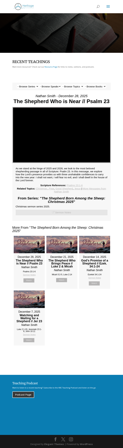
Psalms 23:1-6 (75, 185)
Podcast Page (23, 394)
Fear (51, 188)
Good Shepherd (64, 188)
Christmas (42, 188)
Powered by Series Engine (98, 354)
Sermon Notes (63, 212)
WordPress (86, 444)
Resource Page (51, 67)
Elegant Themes (54, 444)
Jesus (77, 188)
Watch (29, 280)
